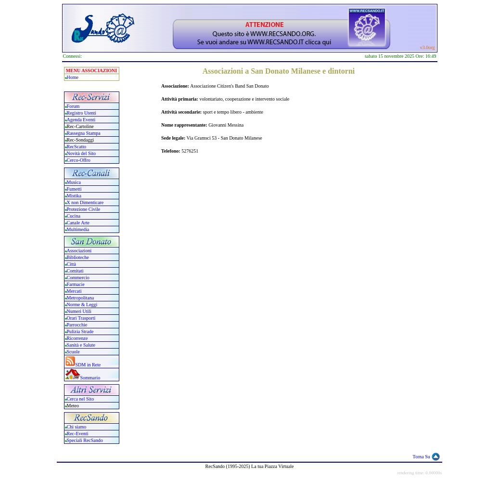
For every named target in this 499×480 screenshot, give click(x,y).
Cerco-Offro (78, 160)
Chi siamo (77, 426)
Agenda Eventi (81, 119)
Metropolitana (80, 297)
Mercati (74, 291)
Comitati (75, 270)
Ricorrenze (77, 338)
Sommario (90, 377)
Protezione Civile (84, 209)
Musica (74, 182)
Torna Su (421, 456)
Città (71, 264)
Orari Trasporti (81, 318)
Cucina (73, 216)
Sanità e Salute (81, 345)
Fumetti (74, 189)
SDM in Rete (88, 364)
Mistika (74, 195)
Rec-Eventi (78, 433)
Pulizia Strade (80, 331)
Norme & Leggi (82, 304)
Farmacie (76, 284)
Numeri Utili (80, 311)
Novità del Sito (81, 153)
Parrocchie (77, 324)
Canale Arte (78, 222)
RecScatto (77, 146)
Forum (73, 106)
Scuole (73, 351)
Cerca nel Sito (80, 399)
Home (72, 77)
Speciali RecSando (85, 440)
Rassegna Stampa (84, 133)
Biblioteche (78, 257)
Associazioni (79, 250)
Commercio (78, 277)
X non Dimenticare (85, 202)
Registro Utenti (81, 113)
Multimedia (78, 229)
